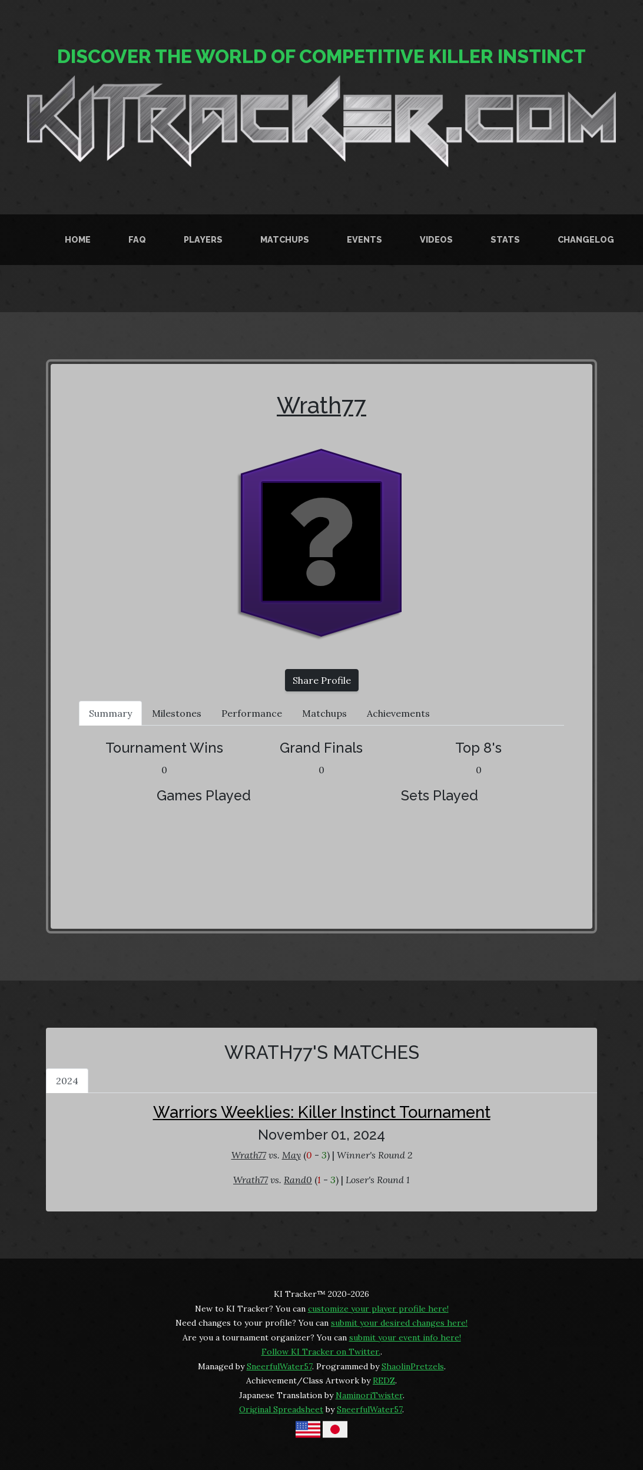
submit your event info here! (405, 1337)
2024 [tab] (67, 1081)
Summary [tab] (110, 713)
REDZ (384, 1380)
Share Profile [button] (322, 680)
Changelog (586, 239)
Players (203, 239)
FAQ (137, 239)
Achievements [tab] (398, 713)
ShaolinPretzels (413, 1366)
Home (78, 239)
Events (364, 239)
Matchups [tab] (324, 713)
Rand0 (298, 1180)
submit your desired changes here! (399, 1322)
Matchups (284, 239)
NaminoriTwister (369, 1395)
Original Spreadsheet (281, 1409)
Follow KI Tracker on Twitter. (320, 1351)
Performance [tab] (251, 713)
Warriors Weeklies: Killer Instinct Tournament (321, 1111)
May (291, 1155)
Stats (505, 239)
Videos (436, 239)
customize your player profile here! (378, 1308)
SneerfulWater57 (279, 1366)
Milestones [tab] (176, 713)
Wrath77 (321, 405)
